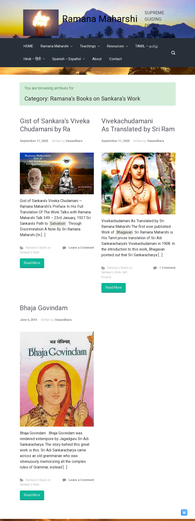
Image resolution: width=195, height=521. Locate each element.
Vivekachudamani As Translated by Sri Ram (138, 125)
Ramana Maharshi (100, 18)
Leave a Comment (81, 247)
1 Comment (167, 267)
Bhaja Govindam (44, 308)
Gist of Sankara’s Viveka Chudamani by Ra (55, 125)
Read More (32, 263)
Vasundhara (74, 141)
